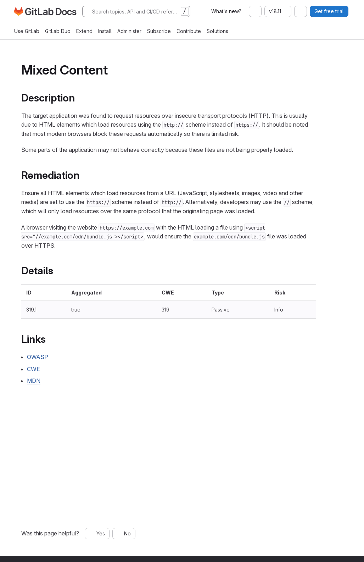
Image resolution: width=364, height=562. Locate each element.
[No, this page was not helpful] (123, 533)
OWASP (37, 356)
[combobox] (255, 11)
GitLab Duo (58, 31)
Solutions (217, 31)
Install (105, 31)
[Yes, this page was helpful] (97, 533)
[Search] (136, 11)
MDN (33, 380)
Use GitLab (26, 31)
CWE (33, 369)
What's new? (226, 11)
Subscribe (159, 31)
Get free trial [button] (329, 11)
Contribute (189, 31)
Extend (84, 31)
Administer (129, 31)
